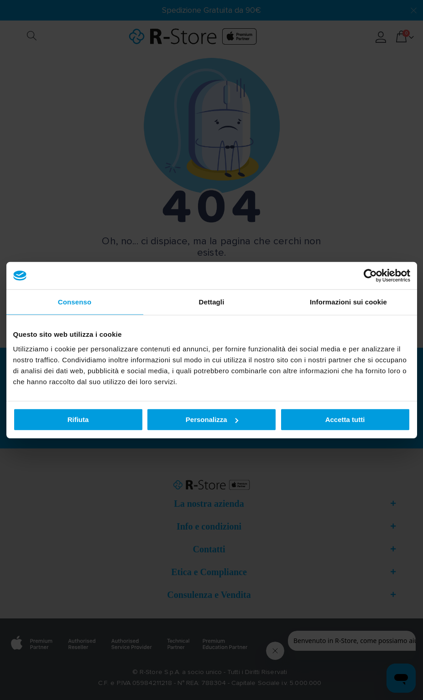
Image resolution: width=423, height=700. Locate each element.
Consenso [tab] (74, 302)
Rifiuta (78, 419)
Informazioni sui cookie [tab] (348, 302)
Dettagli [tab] (212, 302)
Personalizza (212, 419)
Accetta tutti (345, 419)
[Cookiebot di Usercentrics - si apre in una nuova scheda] (370, 276)
